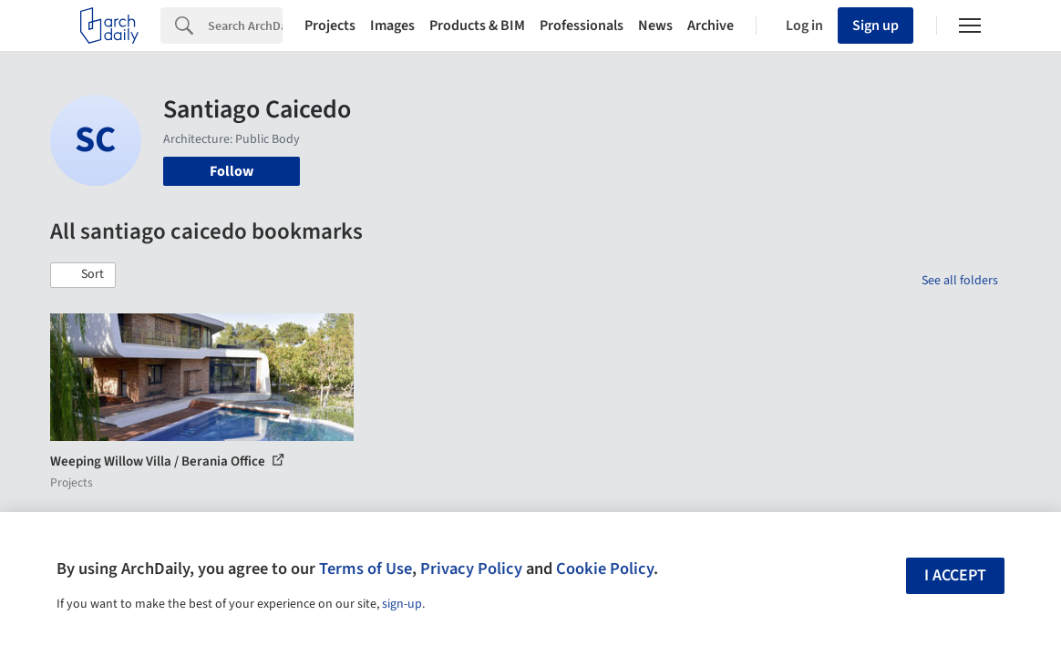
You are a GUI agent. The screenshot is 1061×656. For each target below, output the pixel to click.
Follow (231, 171)
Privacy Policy (471, 568)
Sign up (875, 25)
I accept (955, 575)
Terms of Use (365, 568)
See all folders (960, 280)
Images (392, 25)
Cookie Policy (605, 568)
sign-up (402, 604)
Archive (710, 25)
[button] (83, 275)
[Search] (245, 25)
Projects (329, 25)
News (655, 25)
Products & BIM (477, 25)
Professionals (581, 25)
